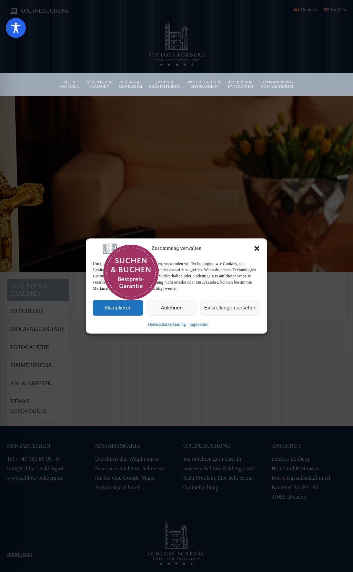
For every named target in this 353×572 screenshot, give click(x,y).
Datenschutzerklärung (167, 324)
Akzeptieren (117, 307)
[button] (256, 248)
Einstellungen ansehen (230, 307)
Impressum (199, 324)
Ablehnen (171, 307)
